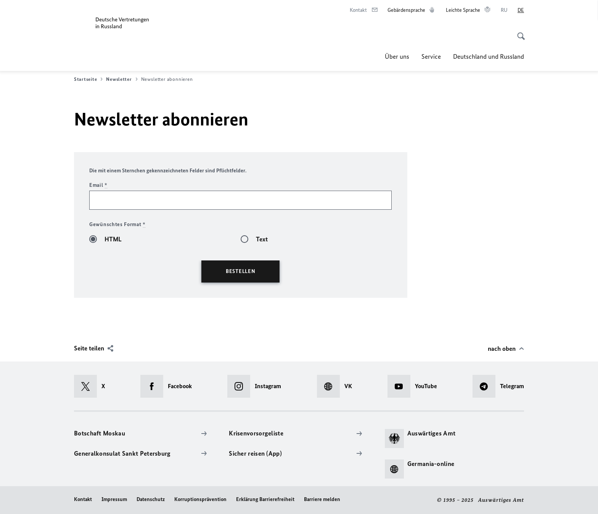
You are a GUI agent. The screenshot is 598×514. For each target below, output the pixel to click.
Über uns (397, 56)
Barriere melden (322, 499)
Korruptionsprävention (200, 499)
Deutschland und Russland (488, 56)
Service (431, 56)
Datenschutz (151, 499)
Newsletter (121, 79)
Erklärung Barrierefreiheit (265, 499)
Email (98, 185)
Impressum (114, 499)
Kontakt (83, 499)
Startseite (88, 79)
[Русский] (504, 10)
